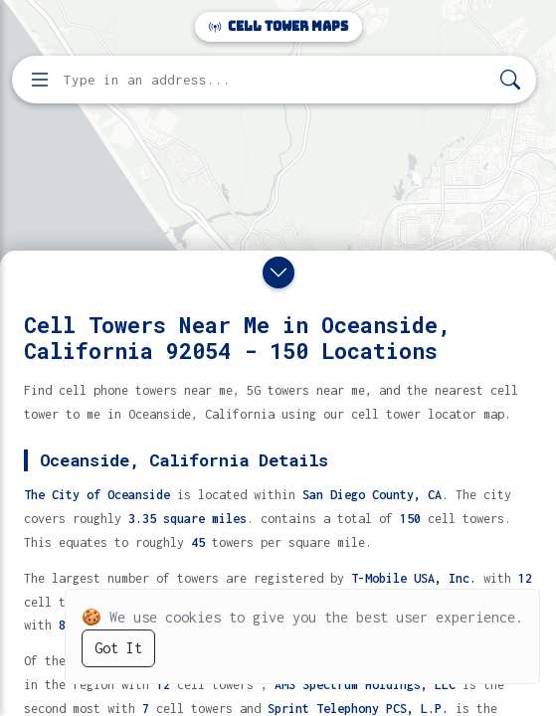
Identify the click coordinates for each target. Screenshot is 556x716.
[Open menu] (40, 79)
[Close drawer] (278, 272)
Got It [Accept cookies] (118, 647)
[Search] (510, 80)
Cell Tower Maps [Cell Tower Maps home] (278, 26)
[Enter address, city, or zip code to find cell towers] (276, 80)
